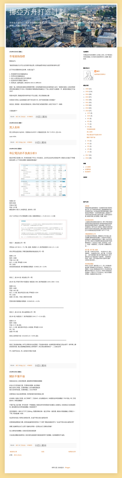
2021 (87, 102)
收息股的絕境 (89, 220)
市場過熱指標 (17, 56)
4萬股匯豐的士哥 (90, 234)
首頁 (42, 451)
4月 (88, 143)
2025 (87, 91)
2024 (87, 94)
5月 (88, 141)
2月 (88, 149)
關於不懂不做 (17, 376)
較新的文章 (13, 451)
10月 (89, 116)
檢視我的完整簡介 (100, 74)
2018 (87, 111)
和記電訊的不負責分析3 (23, 153)
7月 (88, 124)
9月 (88, 118)
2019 (87, 108)
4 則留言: (30, 365)
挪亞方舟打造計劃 (37, 12)
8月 (88, 121)
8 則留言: (30, 142)
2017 (87, 155)
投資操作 (88, 172)
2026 (87, 89)
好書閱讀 (88, 169)
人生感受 (88, 167)
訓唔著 (87, 206)
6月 (88, 127)
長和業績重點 (89, 264)
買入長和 (14, 127)
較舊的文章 (72, 451)
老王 (98, 71)
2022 (87, 100)
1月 (88, 152)
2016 (87, 158)
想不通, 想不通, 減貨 (91, 250)
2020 (87, 105)
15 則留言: (30, 116)
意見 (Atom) (17, 455)
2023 (87, 97)
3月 (88, 146)
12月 (89, 113)
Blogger (67, 467)
